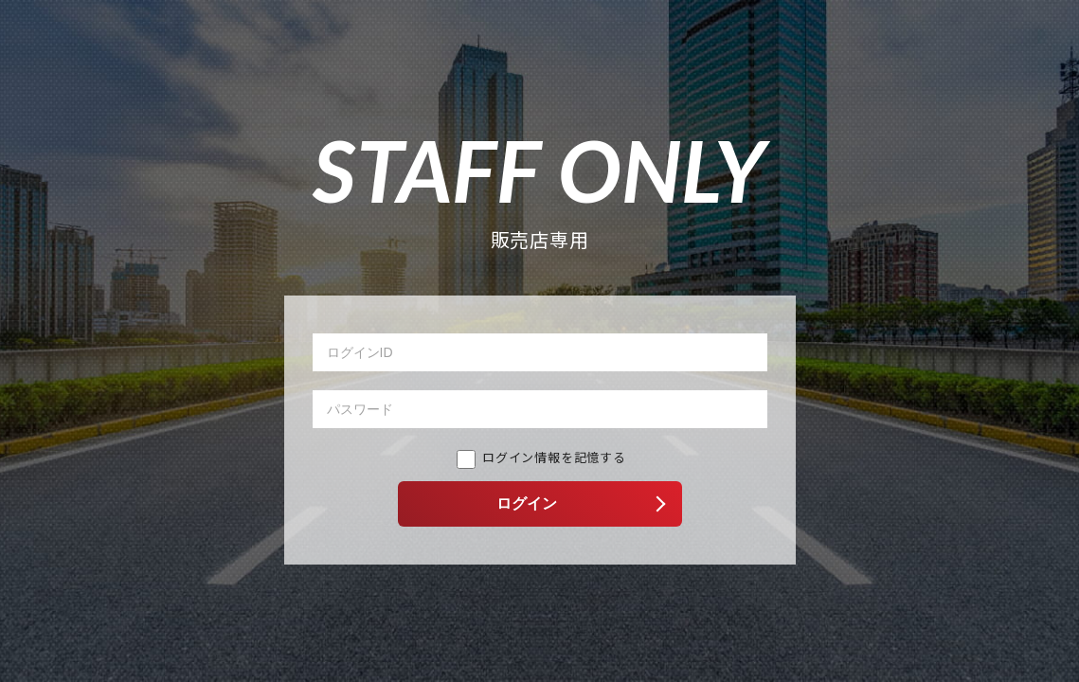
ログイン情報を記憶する (541, 457)
